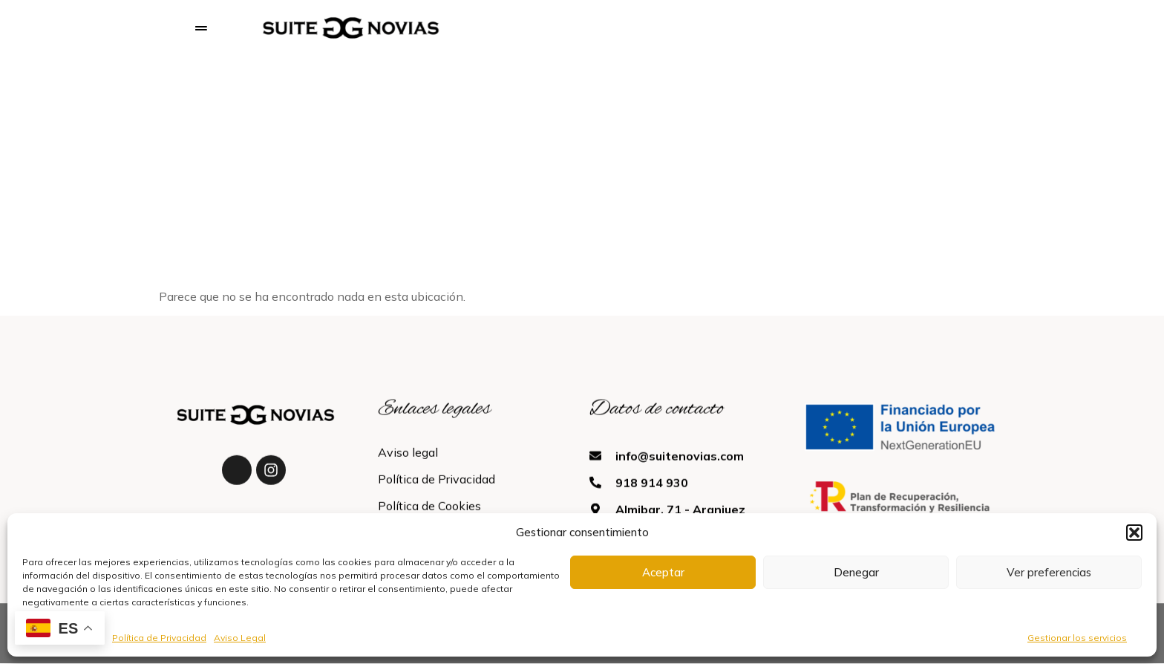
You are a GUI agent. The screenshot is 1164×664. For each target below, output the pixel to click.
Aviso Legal (240, 637)
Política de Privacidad (159, 637)
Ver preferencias (1049, 572)
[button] (1134, 532)
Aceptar (663, 572)
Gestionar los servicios (1077, 637)
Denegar (856, 572)
